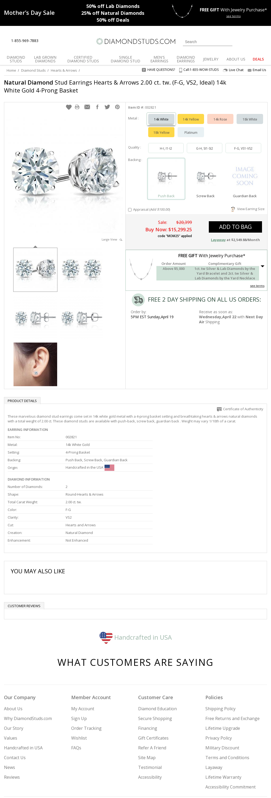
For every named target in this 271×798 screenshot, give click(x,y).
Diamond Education (157, 655)
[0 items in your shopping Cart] (263, 41)
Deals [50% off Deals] (113, 20)
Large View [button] (112, 234)
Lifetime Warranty (223, 723)
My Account (82, 655)
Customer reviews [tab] (24, 552)
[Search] (207, 42)
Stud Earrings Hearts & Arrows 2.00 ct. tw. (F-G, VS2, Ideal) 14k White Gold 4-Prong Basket (109, 86)
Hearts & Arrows (64, 70)
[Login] (239, 41)
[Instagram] (196, 767)
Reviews (12, 723)
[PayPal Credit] (177, 786)
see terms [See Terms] (257, 280)
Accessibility (150, 723)
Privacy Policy (218, 684)
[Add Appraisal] (130, 204)
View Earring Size (248, 203)
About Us (13, 655)
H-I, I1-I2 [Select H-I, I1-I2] (166, 143)
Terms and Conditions (227, 704)
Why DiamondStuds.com (28, 664)
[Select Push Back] (166, 171)
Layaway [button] (218, 234)
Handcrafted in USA (136, 583)
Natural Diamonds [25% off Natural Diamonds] (112, 13)
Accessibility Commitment (230, 733)
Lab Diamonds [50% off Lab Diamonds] (112, 6)
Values (10, 684)
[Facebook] (222, 767)
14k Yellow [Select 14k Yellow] (191, 114)
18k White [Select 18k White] (250, 114)
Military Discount (222, 694)
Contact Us (15, 704)
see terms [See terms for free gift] (233, 16)
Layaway (213, 713)
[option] (35, 264)
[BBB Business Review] (94, 786)
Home (11, 70)
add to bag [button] (235, 221)
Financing (147, 674)
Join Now (155, 765)
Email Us (257, 70)
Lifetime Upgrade (222, 674)
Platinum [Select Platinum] (190, 127)
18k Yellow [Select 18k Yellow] (161, 127)
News (9, 713)
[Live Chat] (47, 41)
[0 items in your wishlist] (251, 41)
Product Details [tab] (22, 395)
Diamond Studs (33, 70)
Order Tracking (86, 674)
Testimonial (150, 713)
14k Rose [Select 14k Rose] (220, 114)
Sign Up (79, 664)
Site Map (147, 704)
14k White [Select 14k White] (161, 114)
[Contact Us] (59, 41)
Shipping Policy (220, 655)
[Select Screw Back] (205, 171)
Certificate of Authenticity (240, 403)
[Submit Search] (228, 41)
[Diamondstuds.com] (135, 41)
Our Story (13, 674)
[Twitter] (210, 767)
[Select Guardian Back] (245, 171)
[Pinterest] (234, 767)
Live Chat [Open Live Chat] (233, 70)
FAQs (76, 694)
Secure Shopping (155, 664)
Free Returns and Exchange (232, 664)
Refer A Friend (152, 694)
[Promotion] (29, 12)
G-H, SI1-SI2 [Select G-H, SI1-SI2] (204, 143)
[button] (69, 102)
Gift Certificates (153, 684)
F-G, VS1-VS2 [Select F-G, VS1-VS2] (243, 143)
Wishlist (79, 684)
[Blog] (248, 767)
